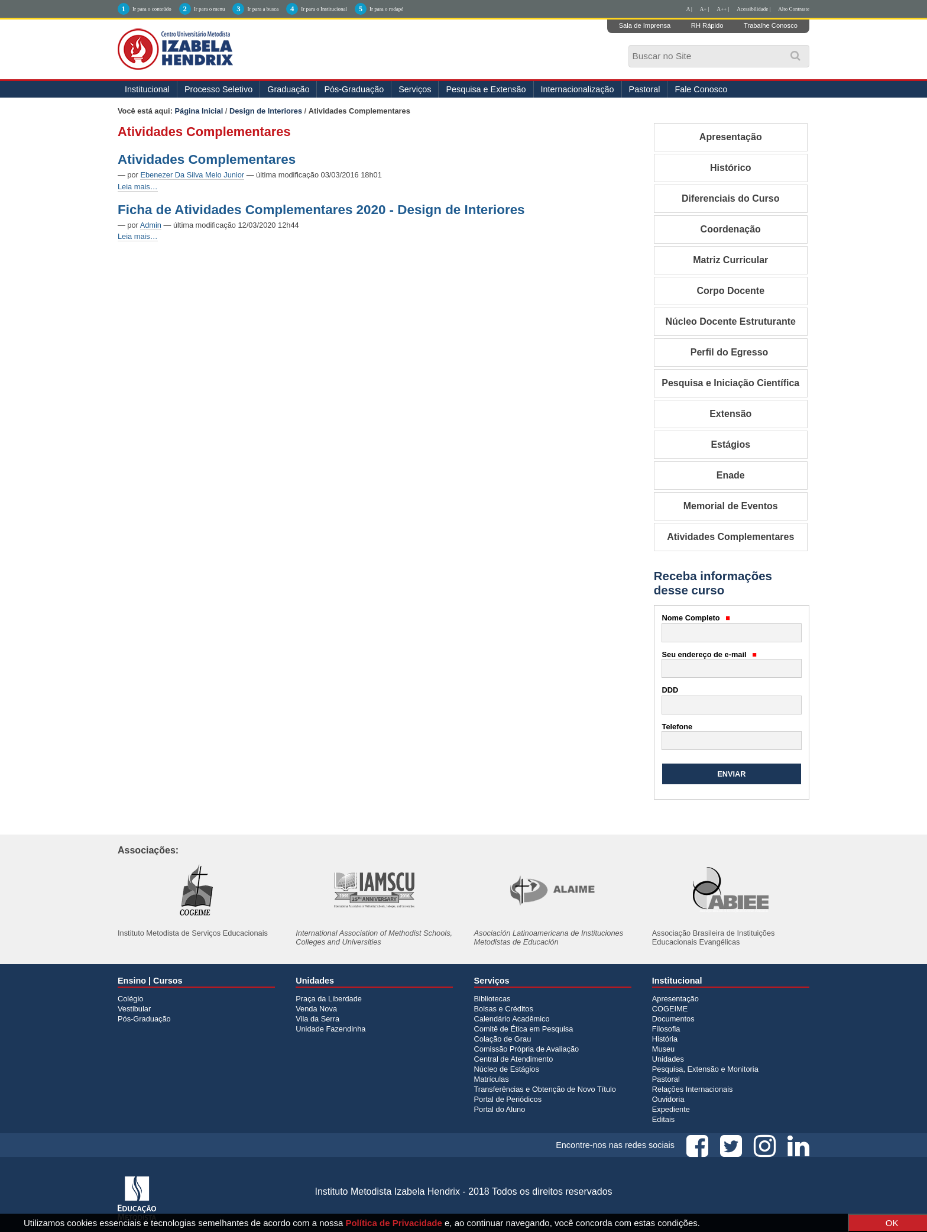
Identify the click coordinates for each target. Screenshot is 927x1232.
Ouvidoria (668, 1099)
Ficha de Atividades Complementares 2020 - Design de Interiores (321, 209)
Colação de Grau (502, 1038)
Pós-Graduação (354, 89)
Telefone (677, 726)
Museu (663, 1049)
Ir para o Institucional (324, 9)
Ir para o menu (209, 9)
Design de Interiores (265, 110)
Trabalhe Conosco (771, 25)
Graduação (288, 89)
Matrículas (491, 1079)
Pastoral (644, 89)
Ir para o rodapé (386, 9)
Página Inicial (199, 110)
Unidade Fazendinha (330, 1028)
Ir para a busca (262, 9)
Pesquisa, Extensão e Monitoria (705, 1069)
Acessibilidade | (753, 9)
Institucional (147, 89)
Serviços (414, 89)
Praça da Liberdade (329, 998)
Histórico (730, 168)
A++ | (723, 9)
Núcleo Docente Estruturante (731, 321)
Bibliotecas (492, 998)
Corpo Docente (730, 291)
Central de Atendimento (513, 1059)
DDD (670, 689)
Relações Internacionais (692, 1089)
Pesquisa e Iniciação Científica (730, 383)
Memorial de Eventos (730, 506)
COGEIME (670, 1008)
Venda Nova (316, 1008)
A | (689, 9)
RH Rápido (707, 25)
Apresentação (730, 137)
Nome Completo (696, 617)
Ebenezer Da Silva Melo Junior (192, 174)
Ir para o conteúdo (151, 9)
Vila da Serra (317, 1018)
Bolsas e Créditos (503, 1008)
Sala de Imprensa (645, 25)
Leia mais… (138, 186)
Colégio (130, 998)
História (665, 1038)
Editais (663, 1119)
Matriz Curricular (730, 260)
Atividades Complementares (207, 159)
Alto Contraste (793, 9)
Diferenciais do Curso (730, 198)
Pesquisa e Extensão (486, 89)
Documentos (673, 1018)
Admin (150, 225)
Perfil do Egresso (731, 352)
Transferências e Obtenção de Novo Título (545, 1089)
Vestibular (134, 1008)
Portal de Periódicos (508, 1099)
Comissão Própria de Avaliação (526, 1049)
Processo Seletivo (218, 89)
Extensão (730, 414)
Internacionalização (577, 89)
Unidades (668, 1059)
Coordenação (731, 229)
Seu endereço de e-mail (709, 654)
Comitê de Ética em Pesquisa (523, 1028)
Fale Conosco (701, 89)
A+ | (704, 9)
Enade (731, 475)
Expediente (671, 1109)
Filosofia (666, 1028)
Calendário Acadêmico (512, 1018)
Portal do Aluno (500, 1109)
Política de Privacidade (393, 1223)
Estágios (730, 444)
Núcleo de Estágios (506, 1069)
